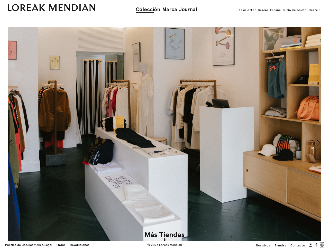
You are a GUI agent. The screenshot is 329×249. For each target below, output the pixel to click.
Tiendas (280, 245)
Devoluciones (79, 245)
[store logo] (51, 7)
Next (316, 143)
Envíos (61, 245)
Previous (13, 143)
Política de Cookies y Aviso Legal (28, 245)
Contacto (297, 245)
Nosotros (263, 245)
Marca (169, 9)
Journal (188, 9)
